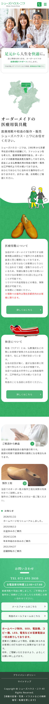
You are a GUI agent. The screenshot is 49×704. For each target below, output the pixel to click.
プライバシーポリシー (24, 675)
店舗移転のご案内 (12, 551)
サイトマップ (24, 681)
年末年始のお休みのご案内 (16, 541)
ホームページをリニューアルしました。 (23, 520)
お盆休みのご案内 (12, 531)
